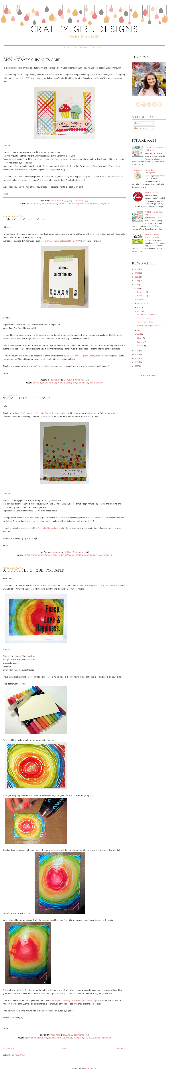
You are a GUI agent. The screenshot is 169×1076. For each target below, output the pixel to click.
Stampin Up (104, 203)
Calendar (81, 48)
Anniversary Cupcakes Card (32, 60)
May (139, 330)
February (140, 342)
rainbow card (82, 555)
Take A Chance (96, 382)
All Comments (140, 128)
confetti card (29, 555)
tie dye (89, 1037)
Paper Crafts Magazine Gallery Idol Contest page (76, 1000)
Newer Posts (8, 1049)
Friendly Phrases (44, 555)
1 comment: (78, 200)
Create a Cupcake (67, 203)
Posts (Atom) (20, 1055)
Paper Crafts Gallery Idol (65, 382)
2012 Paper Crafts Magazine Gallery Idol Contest (85, 356)
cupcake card (82, 203)
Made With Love (151, 192)
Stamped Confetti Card (26, 398)
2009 (137, 358)
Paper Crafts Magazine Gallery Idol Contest (58, 241)
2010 (137, 355)
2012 (137, 289)
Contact (98, 48)
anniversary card (49, 203)
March (140, 338)
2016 (137, 273)
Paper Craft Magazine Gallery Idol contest (97, 585)
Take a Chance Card (23, 219)
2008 (137, 362)
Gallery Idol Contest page (49, 528)
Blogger (154, 375)
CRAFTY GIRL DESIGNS (84, 29)
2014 (137, 281)
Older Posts (121, 1049)
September (141, 304)
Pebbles (94, 203)
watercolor (106, 1037)
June (139, 311)
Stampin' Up (82, 382)
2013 (137, 285)
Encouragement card (43, 382)
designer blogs (90, 1068)
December (141, 292)
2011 (137, 351)
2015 (137, 277)
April (139, 334)
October (140, 300)
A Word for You (33, 203)
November (141, 296)
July (139, 307)
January (140, 346)
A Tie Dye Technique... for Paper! (34, 571)
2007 (137, 366)
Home (66, 48)
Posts (137, 123)
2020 (137, 269)
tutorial (96, 1037)
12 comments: (78, 1035)
